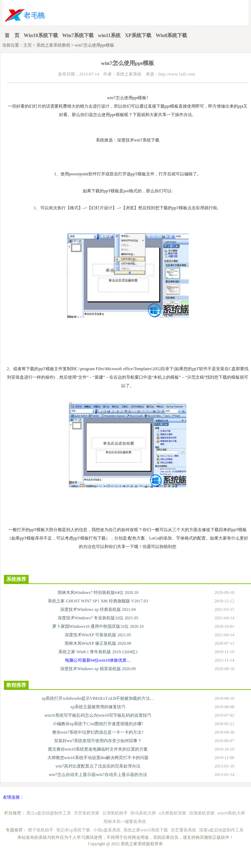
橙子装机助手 (40, 830)
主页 (27, 45)
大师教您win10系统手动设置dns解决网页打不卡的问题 (98, 757)
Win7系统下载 (78, 35)
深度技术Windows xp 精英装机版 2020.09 (98, 668)
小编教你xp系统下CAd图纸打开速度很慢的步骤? (98, 723)
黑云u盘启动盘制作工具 (49, 813)
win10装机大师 (231, 813)
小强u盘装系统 (107, 830)
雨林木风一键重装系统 (125, 821)
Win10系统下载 (41, 35)
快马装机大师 (143, 813)
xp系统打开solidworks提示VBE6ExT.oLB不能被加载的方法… (97, 698)
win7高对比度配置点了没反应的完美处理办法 (98, 766)
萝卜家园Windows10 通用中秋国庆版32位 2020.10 (98, 626)
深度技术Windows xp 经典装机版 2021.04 (98, 609)
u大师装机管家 (172, 813)
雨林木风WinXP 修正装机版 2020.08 (98, 643)
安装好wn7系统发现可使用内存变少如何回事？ (98, 740)
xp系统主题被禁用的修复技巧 (97, 706)
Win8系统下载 (171, 35)
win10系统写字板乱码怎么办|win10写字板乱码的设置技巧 (98, 715)
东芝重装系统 (183, 830)
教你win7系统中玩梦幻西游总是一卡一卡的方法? (97, 732)
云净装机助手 (115, 813)
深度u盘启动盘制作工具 (221, 830)
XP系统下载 (138, 35)
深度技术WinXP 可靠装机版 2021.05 (98, 634)
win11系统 (109, 35)
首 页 (12, 35)
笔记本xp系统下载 (73, 830)
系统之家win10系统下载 (145, 830)
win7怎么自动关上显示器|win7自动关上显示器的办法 (98, 774)
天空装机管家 (86, 813)
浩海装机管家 (202, 813)
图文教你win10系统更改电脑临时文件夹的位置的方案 (98, 749)
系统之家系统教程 (53, 45)
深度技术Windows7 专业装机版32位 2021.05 (98, 617)
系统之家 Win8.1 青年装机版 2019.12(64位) (97, 651)
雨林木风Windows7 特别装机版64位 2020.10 (98, 592)
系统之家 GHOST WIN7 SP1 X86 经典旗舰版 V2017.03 (98, 601)
